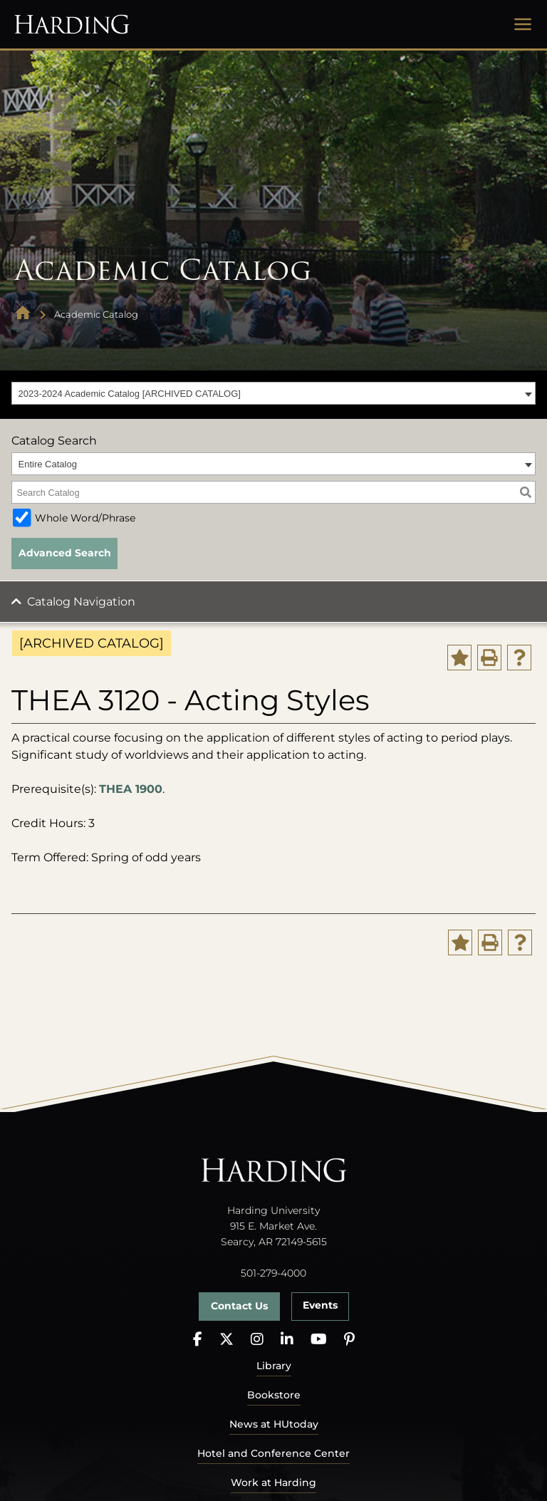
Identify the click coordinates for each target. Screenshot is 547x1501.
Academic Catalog (96, 314)
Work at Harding (273, 1482)
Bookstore (274, 1394)
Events (320, 1305)
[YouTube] (319, 1339)
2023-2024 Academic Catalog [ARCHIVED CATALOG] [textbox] (130, 393)
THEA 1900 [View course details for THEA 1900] (130, 789)
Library (273, 1365)
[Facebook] (197, 1339)
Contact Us (239, 1306)
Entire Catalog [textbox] (48, 464)
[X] (226, 1339)
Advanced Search (65, 552)
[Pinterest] (349, 1339)
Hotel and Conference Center (273, 1453)
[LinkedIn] (287, 1339)
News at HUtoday (273, 1424)
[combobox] (273, 393)
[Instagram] (257, 1339)
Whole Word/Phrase (85, 517)
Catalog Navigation (81, 601)
